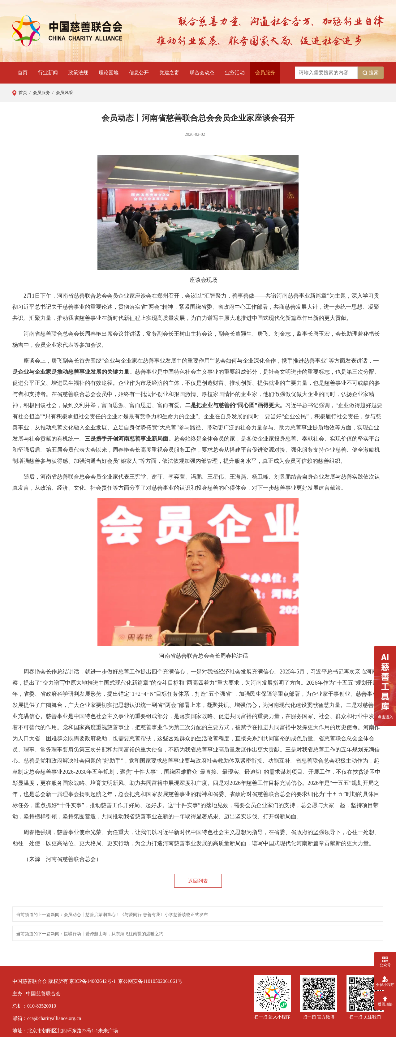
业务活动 (235, 72)
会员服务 (265, 72)
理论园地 (108, 72)
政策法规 (78, 72)
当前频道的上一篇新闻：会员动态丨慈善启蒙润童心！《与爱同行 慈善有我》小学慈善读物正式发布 (112, 914)
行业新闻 (48, 72)
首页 (23, 72)
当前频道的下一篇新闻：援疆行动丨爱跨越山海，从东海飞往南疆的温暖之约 (89, 934)
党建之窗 (169, 72)
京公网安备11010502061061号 (150, 981)
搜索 (371, 73)
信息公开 (139, 72)
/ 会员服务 (38, 92)
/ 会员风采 (61, 92)
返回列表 (198, 881)
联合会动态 (202, 72)
